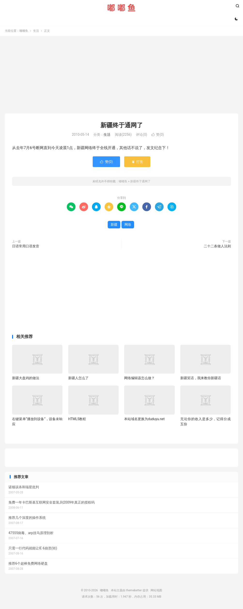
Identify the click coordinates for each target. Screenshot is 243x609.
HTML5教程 (77, 419)
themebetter (134, 591)
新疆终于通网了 (121, 125)
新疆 (114, 225)
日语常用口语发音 (25, 246)
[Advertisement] (121, 75)
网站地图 (156, 591)
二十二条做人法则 (217, 246)
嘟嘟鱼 (121, 7)
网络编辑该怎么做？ (139, 378)
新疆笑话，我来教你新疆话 (200, 378)
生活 (36, 31)
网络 (127, 225)
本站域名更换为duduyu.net (144, 419)
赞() (158, 135)
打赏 (137, 162)
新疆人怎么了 (78, 378)
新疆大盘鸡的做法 (25, 378)
